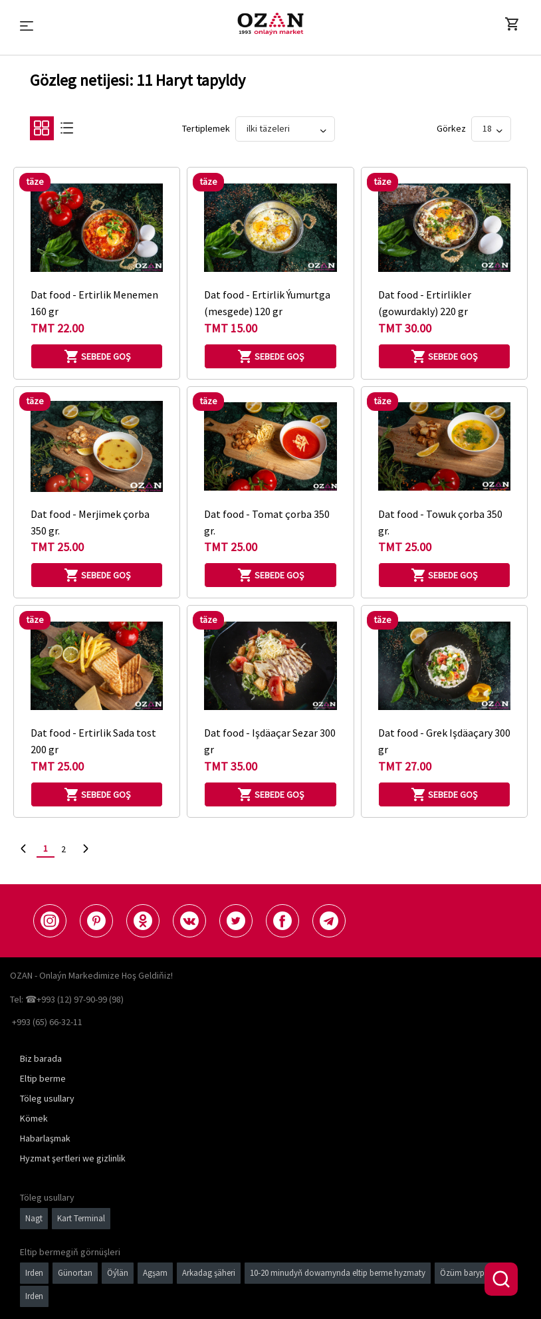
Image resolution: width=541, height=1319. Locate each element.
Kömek (34, 1118)
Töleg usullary (47, 1098)
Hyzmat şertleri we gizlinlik (73, 1158)
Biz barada (41, 1058)
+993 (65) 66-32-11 (47, 1022)
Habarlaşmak (45, 1138)
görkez (451, 128)
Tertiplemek (206, 128)
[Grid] (41, 132)
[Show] (491, 129)
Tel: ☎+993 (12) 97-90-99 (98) (67, 999)
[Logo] (270, 24)
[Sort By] (285, 129)
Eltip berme (43, 1078)
